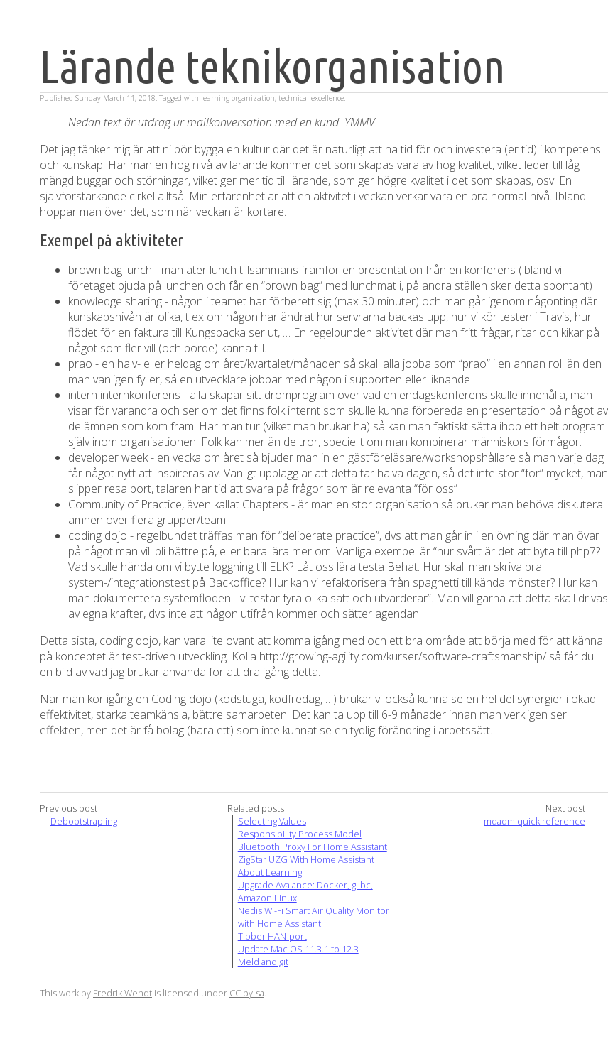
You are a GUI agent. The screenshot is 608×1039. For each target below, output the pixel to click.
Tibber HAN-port (272, 936)
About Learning (270, 872)
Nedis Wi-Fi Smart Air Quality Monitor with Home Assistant (313, 917)
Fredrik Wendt (122, 992)
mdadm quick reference (534, 821)
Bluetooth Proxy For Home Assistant (312, 846)
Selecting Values (272, 821)
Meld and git (263, 961)
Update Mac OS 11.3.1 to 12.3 (298, 948)
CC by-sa (246, 992)
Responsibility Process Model (300, 833)
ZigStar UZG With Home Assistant (306, 859)
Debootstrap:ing (83, 821)
